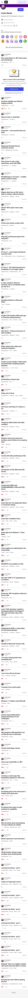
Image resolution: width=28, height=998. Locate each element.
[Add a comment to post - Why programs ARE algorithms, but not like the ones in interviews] (2, 739)
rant (10, 320)
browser (15, 150)
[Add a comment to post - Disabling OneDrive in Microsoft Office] (2, 307)
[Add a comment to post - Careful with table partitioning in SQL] (3, 461)
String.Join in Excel (7, 393)
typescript (15, 884)
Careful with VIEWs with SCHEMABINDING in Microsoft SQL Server (13, 487)
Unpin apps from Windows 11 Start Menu (12, 533)
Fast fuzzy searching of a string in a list (13, 408)
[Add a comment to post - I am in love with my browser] (2, 678)
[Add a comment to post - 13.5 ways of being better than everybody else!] (2, 665)
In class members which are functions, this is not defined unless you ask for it (13, 284)
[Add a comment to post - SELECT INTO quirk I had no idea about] (2, 215)
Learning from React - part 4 (10, 909)
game (3, 521)
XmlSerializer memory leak (10, 379)
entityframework (21, 256)
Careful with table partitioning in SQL (13, 456)
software (7, 304)
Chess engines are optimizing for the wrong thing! (13, 549)
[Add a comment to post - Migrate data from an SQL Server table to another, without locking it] (2, 199)
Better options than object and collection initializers (11, 347)
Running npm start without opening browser (13, 980)
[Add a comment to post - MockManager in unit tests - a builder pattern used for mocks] (2, 184)
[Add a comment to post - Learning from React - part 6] (2, 873)
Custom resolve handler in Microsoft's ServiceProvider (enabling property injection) (14, 363)
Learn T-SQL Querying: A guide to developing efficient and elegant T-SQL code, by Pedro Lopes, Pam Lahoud (12, 612)
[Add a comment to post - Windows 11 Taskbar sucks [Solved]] (2, 706)
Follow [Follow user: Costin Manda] (20, 9)
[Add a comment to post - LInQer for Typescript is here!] (2, 887)
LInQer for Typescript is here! (11, 882)
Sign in (21, 93)
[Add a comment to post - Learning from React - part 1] (3, 955)
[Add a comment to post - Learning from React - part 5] (3, 900)
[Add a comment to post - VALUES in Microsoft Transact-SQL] (3, 649)
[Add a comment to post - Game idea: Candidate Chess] (3, 524)
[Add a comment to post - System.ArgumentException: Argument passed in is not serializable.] (3, 724)
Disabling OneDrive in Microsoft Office (11, 301)
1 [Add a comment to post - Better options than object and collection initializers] (2, 353)
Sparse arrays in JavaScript (10, 117)
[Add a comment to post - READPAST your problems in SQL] (3, 569)
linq (10, 884)
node (10, 968)
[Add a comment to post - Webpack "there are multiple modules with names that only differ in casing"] (2, 971)
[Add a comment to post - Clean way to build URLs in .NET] (3, 767)
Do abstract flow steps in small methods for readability (11, 808)
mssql (17, 196)
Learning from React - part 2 (10, 936)
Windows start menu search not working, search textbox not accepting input (14, 440)
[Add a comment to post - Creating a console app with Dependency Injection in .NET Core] (3, 783)
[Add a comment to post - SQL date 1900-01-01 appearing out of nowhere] (3, 585)
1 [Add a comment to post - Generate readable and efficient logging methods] (9, 108)
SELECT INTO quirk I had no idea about (12, 208)
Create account (22, 2)
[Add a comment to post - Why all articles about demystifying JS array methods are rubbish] (3, 830)
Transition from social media (10, 687)
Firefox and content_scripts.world (12, 223)
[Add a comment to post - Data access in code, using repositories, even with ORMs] (2, 168)
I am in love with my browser (10, 673)
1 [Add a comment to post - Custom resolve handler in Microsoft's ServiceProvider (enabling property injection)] (6, 371)
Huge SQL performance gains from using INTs (12, 237)
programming (4, 62)
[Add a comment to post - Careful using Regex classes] (3, 753)
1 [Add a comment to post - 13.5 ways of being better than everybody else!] (6, 665)
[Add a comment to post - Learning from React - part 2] (2, 942)
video (11, 841)
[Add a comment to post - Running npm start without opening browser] (2, 987)
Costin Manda (7, 54)
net (10, 62)
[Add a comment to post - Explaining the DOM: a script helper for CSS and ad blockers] (2, 635)
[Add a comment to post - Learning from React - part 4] (3, 914)
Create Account (14, 89)
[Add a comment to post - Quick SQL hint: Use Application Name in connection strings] (3, 510)
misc (2, 150)
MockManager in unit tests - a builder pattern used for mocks (13, 178)
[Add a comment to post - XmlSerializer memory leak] (2, 384)
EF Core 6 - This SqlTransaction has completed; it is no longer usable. (13, 268)
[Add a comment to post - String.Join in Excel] (2, 398)
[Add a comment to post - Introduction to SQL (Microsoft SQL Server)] (3, 477)
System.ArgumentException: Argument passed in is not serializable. (10, 716)
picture (20, 320)
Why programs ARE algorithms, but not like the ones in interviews (13, 733)
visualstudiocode (13, 984)
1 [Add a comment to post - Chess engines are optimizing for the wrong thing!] (8, 555)
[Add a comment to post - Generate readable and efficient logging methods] (3, 108)
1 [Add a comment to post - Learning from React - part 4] (8, 914)
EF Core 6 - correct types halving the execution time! (13, 253)
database (11, 196)
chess (15, 521)
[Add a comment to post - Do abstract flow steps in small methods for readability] (3, 814)
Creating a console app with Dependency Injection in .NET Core (12, 777)
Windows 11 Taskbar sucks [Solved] (13, 701)
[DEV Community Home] (6, 2)
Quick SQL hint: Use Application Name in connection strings (14, 504)
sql (10, 241)
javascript (12, 119)
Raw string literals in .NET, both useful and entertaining (14, 59)
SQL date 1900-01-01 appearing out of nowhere (13, 579)
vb (10, 856)
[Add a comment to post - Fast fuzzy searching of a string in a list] (3, 414)
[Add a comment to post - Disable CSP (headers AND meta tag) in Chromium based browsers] (2, 322)
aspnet (20, 952)
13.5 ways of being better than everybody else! (11, 658)
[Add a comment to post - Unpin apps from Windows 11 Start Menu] (3, 539)
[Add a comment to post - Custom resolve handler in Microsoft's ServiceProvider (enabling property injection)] (2, 371)
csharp (15, 350)
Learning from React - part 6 (10, 868)
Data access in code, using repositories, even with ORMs (11, 162)
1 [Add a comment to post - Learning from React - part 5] (8, 901)
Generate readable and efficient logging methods (11, 102)
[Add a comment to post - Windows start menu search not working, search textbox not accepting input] (2, 447)
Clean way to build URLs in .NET (12, 762)
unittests (14, 165)
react (10, 870)
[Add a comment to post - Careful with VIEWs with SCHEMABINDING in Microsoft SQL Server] (2, 494)
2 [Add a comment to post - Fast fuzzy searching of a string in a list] (8, 414)
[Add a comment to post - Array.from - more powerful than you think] (2, 137)
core (16, 368)
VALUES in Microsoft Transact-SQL (13, 644)
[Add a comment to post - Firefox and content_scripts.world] (2, 228)
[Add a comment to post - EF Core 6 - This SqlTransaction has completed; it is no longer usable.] (2, 274)
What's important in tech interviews (13, 839)
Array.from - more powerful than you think (13, 131)
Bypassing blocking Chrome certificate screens (10, 147)
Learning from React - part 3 (10, 923)
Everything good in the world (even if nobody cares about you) (13, 792)
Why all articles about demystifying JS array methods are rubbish (13, 824)
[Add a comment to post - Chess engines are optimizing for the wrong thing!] (3, 555)
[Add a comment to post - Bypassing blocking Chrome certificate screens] (2, 153)
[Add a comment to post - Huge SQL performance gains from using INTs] (2, 244)
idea (7, 521)
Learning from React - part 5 (10, 895)
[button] (2, 36)
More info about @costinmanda (14, 47)
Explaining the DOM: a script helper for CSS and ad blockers (13, 629)
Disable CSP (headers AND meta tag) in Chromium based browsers (13, 316)
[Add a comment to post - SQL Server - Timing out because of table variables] (2, 338)
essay (11, 552)
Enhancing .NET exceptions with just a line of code (14, 594)
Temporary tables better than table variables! (12, 423)
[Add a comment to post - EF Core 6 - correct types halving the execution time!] (2, 259)
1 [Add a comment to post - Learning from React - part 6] (6, 873)
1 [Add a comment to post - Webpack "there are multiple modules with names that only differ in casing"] (6, 971)
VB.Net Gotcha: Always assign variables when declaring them (11, 853)
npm (20, 884)
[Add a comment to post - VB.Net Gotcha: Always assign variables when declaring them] (3, 859)
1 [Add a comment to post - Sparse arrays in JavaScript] (2, 122)
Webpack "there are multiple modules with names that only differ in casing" (13, 965)
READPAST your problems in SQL (12, 564)
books (11, 617)
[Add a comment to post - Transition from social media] (2, 692)
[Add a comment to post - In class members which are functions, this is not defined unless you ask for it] (2, 292)
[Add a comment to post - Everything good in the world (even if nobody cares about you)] (2, 798)
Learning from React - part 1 (10, 950)
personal (7, 689)
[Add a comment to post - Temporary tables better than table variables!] (3, 429)
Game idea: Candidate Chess (10, 519)
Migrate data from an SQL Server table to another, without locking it (12, 193)
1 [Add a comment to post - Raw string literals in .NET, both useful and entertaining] (2, 65)
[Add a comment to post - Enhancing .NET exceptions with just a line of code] (3, 600)
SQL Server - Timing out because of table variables (13, 332)
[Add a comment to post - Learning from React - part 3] (2, 928)
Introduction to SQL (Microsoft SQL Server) (13, 470)
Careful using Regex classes (10, 748)
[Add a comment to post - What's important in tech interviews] (2, 844)
